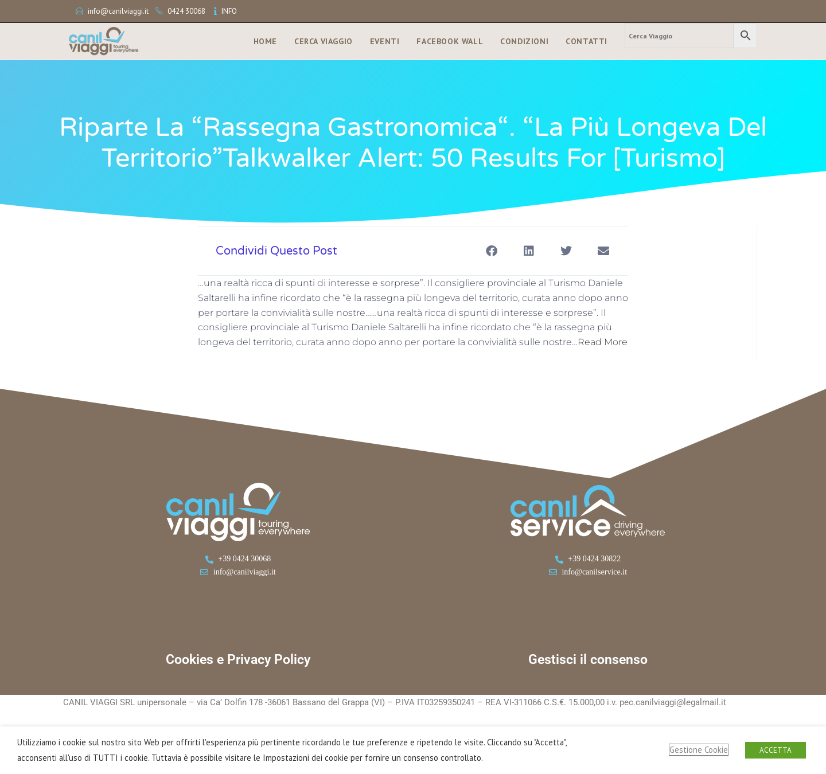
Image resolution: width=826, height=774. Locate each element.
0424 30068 (186, 11)
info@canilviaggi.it (118, 11)
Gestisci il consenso (588, 659)
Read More (603, 342)
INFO (229, 11)
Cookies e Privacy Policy (238, 659)
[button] (491, 251)
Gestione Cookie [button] (698, 749)
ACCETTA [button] (775, 750)
